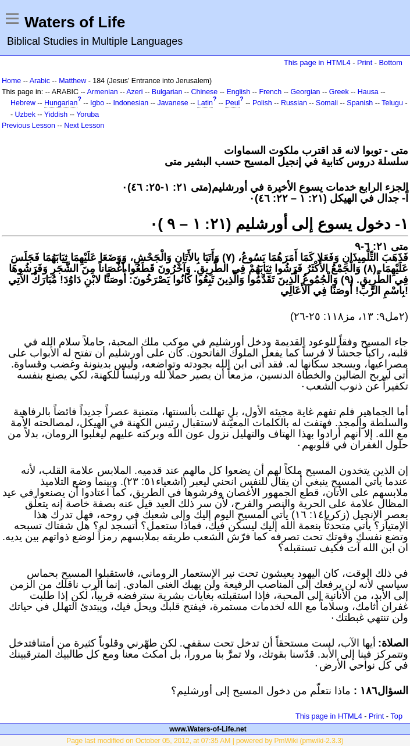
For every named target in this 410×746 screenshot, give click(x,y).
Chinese (204, 92)
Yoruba (87, 114)
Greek (339, 92)
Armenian (102, 92)
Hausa (368, 92)
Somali (327, 103)
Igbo (97, 103)
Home (11, 81)
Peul (232, 103)
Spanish (360, 103)
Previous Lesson (28, 126)
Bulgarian (167, 92)
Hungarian (60, 103)
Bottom (390, 62)
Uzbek (25, 114)
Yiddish (55, 114)
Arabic (40, 81)
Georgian (305, 92)
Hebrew (22, 103)
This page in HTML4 (317, 62)
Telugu (392, 103)
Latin (205, 103)
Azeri (134, 92)
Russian (294, 103)
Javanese (172, 103)
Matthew (72, 81)
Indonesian (130, 103)
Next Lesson (84, 126)
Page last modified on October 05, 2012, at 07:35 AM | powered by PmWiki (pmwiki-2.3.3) (205, 741)
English (238, 92)
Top (396, 716)
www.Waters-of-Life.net (207, 729)
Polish (262, 103)
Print (364, 62)
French (270, 92)
